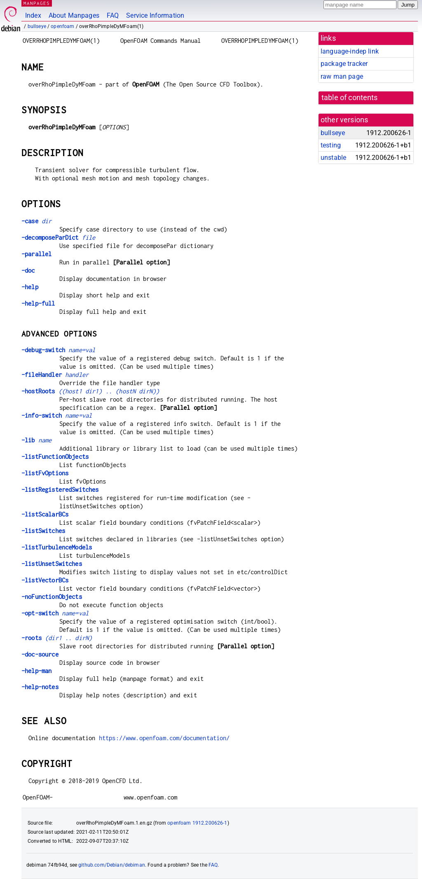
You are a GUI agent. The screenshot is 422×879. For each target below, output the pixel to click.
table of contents (349, 98)
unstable (333, 157)
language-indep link (350, 51)
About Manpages (74, 15)
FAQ (113, 15)
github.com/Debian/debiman (111, 865)
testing (331, 145)
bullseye (37, 26)
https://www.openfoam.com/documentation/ (164, 737)
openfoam (62, 26)
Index (33, 15)
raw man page (342, 76)
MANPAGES (36, 3)
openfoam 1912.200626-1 (197, 823)
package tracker (344, 64)
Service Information (155, 15)
